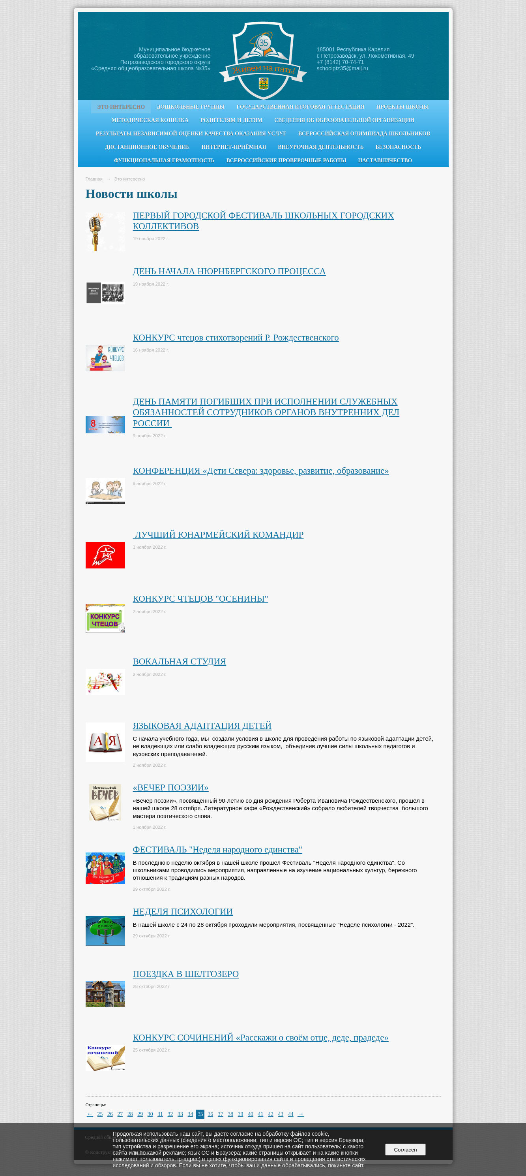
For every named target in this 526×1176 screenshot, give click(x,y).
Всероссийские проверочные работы (286, 161)
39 (240, 1114)
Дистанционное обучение (147, 147)
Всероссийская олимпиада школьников (364, 134)
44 (291, 1114)
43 (280, 1114)
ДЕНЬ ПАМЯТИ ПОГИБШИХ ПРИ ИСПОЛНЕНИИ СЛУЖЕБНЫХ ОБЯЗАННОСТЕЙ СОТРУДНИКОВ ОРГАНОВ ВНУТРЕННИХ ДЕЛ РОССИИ (266, 412)
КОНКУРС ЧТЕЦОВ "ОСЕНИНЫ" (200, 599)
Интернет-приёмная (233, 147)
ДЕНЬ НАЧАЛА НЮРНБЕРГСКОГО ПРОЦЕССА (229, 271)
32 (170, 1114)
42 (270, 1114)
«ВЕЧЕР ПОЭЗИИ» (171, 787)
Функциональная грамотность (164, 161)
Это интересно (121, 107)
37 (220, 1114)
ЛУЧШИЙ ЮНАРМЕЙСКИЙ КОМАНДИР (218, 535)
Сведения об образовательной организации (344, 120)
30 (150, 1114)
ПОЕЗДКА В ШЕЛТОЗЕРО (186, 974)
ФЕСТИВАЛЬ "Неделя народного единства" (218, 849)
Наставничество (385, 161)
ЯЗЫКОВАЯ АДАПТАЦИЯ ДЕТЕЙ (202, 726)
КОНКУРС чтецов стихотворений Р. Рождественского (236, 337)
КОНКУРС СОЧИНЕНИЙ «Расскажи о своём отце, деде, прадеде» (261, 1037)
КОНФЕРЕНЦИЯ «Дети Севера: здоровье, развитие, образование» (261, 471)
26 (110, 1114)
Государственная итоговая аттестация (301, 107)
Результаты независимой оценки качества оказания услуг (191, 134)
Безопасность (398, 147)
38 (230, 1114)
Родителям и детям (231, 120)
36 (210, 1114)
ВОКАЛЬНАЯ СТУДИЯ (179, 661)
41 (261, 1114)
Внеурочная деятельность (320, 147)
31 (160, 1114)
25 (100, 1114)
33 (180, 1114)
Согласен (405, 1150)
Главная (94, 179)
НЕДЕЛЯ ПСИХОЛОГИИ (183, 911)
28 (130, 1114)
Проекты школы (402, 107)
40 (250, 1114)
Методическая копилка (150, 120)
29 (140, 1114)
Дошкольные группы (191, 107)
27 (120, 1114)
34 (190, 1114)
